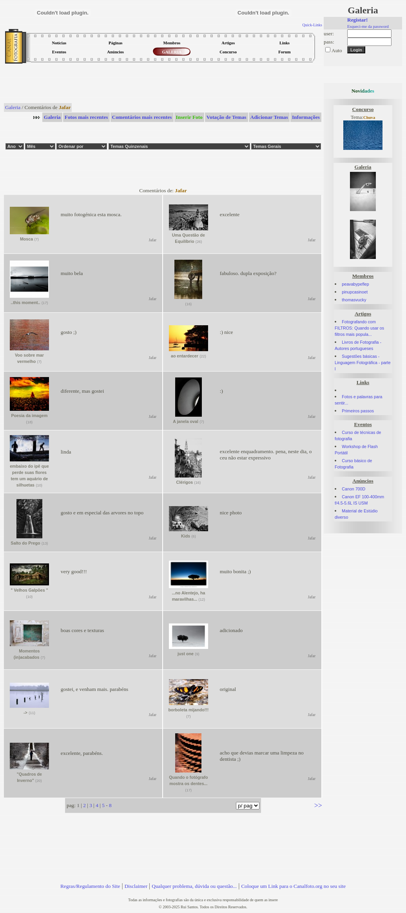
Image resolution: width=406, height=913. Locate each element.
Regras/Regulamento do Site (90, 886)
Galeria (12, 107)
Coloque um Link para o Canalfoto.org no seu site (293, 886)
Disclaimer (136, 886)
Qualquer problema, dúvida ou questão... (194, 886)
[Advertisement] (163, 84)
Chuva (369, 117)
